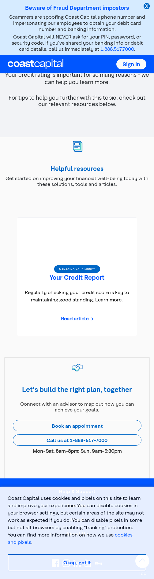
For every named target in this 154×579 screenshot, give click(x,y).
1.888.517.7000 (117, 49)
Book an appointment (77, 426)
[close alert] (147, 6)
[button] (131, 64)
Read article (75, 318)
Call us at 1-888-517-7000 (77, 440)
